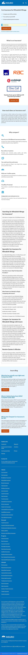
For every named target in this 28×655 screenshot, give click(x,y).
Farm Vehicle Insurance (6, 517)
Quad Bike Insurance (5, 512)
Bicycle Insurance (5, 483)
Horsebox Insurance (5, 546)
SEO (14, 646)
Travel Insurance (5, 522)
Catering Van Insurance (6, 572)
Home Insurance (5, 538)
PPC (18, 646)
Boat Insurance (4, 541)
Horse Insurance (5, 583)
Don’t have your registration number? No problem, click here (10, 31)
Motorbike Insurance (5, 480)
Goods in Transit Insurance (7, 588)
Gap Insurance (4, 496)
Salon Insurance (4, 586)
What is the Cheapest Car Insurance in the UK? (12, 417)
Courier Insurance (5, 594)
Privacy (15, 450)
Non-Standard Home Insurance (8, 557)
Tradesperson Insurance (6, 580)
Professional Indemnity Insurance (8, 528)
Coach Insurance (5, 493)
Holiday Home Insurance (6, 554)
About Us (16, 444)
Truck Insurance (4, 498)
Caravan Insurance (5, 543)
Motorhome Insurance (6, 567)
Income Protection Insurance (7, 525)
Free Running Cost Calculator (22, 653)
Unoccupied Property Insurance (8, 559)
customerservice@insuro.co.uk (8, 462)
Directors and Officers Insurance (8, 533)
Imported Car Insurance (6, 501)
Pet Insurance (4, 565)
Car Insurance (4, 472)
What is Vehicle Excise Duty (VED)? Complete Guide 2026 (12, 396)
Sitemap (3, 453)
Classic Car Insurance (6, 506)
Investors (16, 446)
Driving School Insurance (6, 575)
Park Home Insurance (6, 549)
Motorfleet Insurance (6, 570)
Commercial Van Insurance (7, 514)
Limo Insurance (4, 491)
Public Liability (4, 530)
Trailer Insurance (5, 591)
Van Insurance (4, 475)
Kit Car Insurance (5, 504)
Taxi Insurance (4, 485)
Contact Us (3, 444)
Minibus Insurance (5, 488)
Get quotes (6, 28)
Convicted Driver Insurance (7, 509)
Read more (5, 389)
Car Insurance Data (5, 450)
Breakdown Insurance (6, 477)
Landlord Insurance (5, 551)
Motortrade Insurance (6, 578)
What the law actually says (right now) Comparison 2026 (12, 376)
